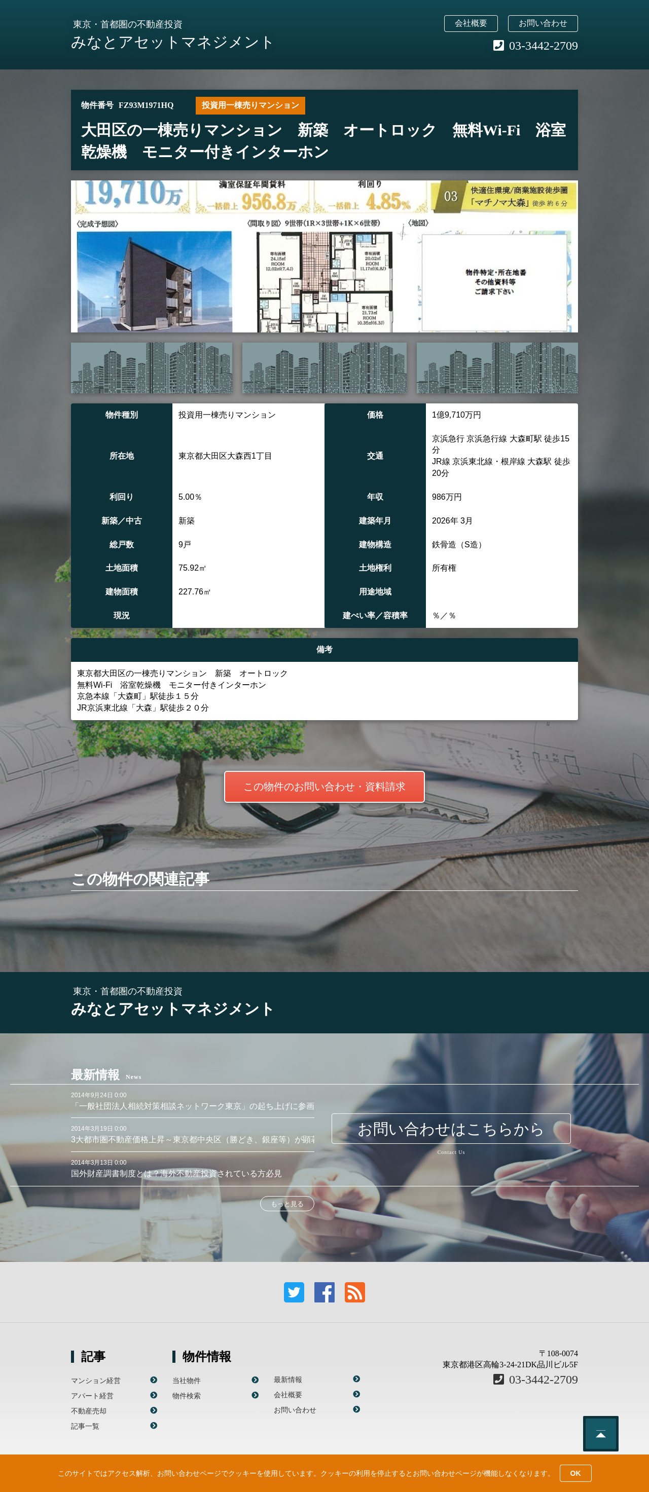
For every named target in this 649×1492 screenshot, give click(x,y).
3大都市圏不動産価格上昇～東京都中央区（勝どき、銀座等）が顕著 (195, 1139)
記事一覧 (85, 1426)
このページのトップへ (601, 1433)
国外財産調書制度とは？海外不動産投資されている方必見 (176, 1173)
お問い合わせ (543, 23)
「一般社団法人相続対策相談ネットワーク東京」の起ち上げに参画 (192, 1106)
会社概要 (471, 23)
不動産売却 (88, 1411)
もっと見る (287, 1204)
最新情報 (288, 1379)
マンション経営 (96, 1380)
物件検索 (186, 1396)
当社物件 (186, 1380)
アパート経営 (92, 1396)
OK (575, 1473)
